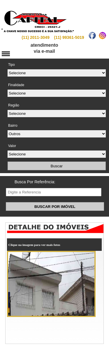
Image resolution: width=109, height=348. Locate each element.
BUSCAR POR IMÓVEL (54, 206)
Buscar (56, 166)
